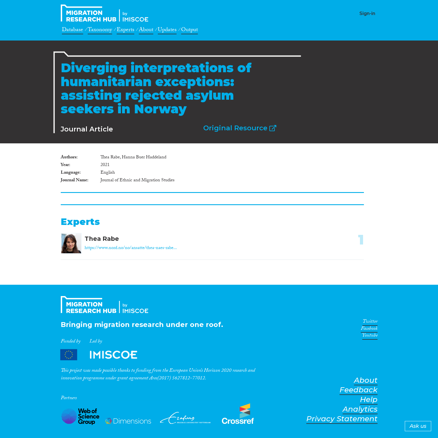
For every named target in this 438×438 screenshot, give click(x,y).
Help (369, 399)
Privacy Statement (342, 418)
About (146, 30)
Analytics (360, 409)
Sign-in (367, 13)
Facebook (369, 329)
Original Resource (239, 128)
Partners (103, 355)
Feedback (358, 390)
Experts (125, 30)
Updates (167, 30)
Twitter (370, 322)
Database (72, 30)
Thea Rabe (102, 238)
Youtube (370, 336)
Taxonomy (100, 30)
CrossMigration (106, 13)
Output (189, 30)
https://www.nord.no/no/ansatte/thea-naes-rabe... (131, 248)
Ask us (418, 426)
